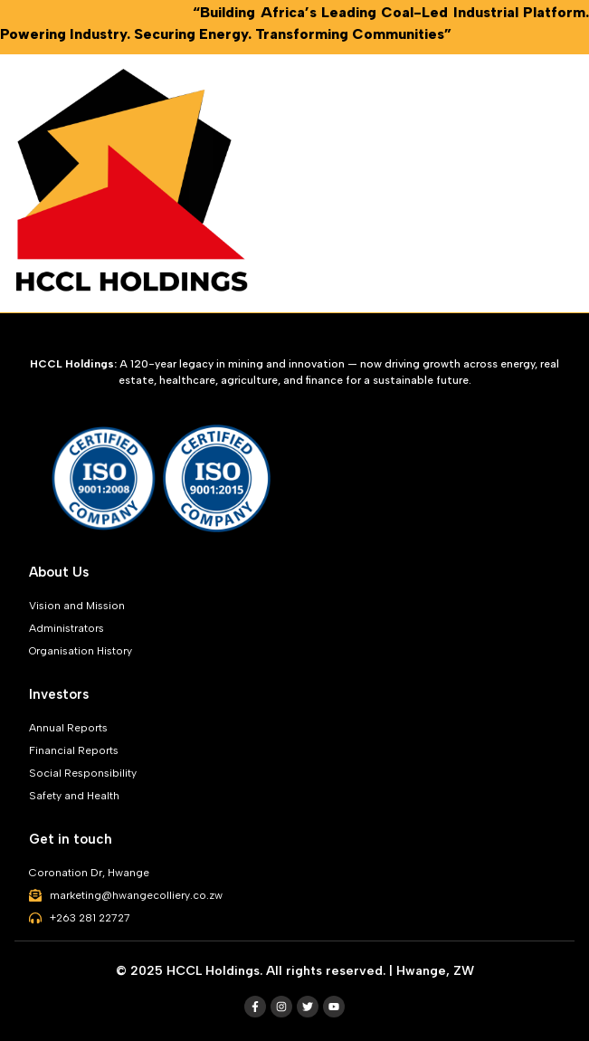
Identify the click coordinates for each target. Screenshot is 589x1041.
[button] (574, 183)
